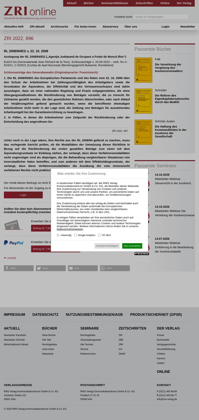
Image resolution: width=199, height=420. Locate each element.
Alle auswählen (132, 245)
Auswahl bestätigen (107, 245)
